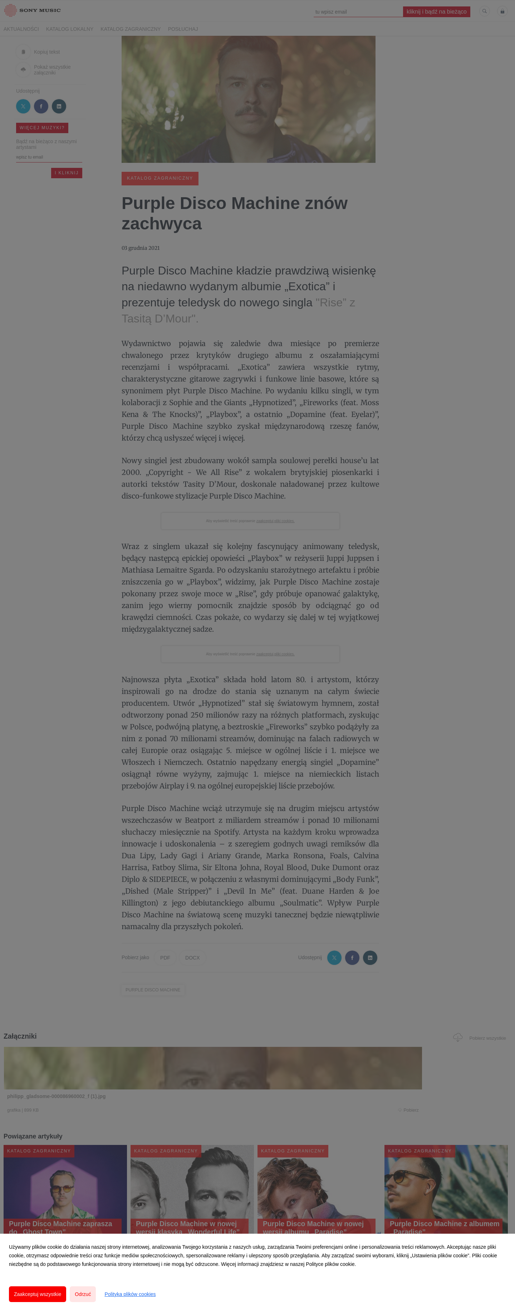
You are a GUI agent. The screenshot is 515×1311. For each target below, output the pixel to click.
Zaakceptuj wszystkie (37, 1294)
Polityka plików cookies (130, 1294)
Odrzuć (83, 1294)
